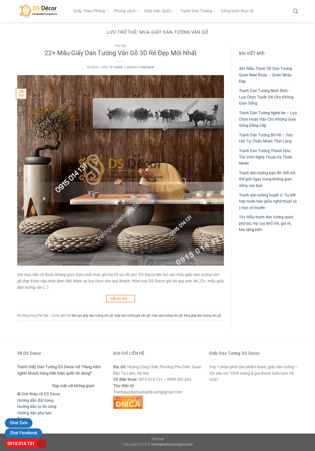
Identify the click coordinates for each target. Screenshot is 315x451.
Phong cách (126, 11)
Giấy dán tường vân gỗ (167, 315)
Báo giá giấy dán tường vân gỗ (92, 315)
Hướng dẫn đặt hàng (35, 400)
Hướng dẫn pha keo (34, 413)
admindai (147, 67)
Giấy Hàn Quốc (159, 11)
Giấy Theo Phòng (91, 11)
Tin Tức (120, 46)
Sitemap (157, 439)
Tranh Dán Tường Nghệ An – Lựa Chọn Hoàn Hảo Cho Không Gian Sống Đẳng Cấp (268, 119)
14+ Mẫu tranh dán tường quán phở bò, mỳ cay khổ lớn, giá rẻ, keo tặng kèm (266, 223)
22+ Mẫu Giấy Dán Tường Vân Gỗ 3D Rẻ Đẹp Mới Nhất (121, 53)
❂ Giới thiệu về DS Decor (38, 394)
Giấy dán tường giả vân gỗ (132, 315)
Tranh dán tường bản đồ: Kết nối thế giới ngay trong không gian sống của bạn (267, 179)
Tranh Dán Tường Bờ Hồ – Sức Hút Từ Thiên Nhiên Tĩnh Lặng (266, 138)
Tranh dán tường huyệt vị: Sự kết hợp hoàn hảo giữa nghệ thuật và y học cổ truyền (268, 201)
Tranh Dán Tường (197, 11)
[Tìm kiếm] (295, 11)
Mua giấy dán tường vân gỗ (202, 315)
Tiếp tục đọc (120, 298)
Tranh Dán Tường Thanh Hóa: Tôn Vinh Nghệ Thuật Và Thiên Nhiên (265, 157)
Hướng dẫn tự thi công (36, 406)
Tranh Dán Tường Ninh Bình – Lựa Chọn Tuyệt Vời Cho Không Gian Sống (266, 97)
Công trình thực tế (237, 11)
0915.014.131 (20, 443)
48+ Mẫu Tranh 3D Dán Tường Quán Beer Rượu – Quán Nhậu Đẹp (265, 74)
